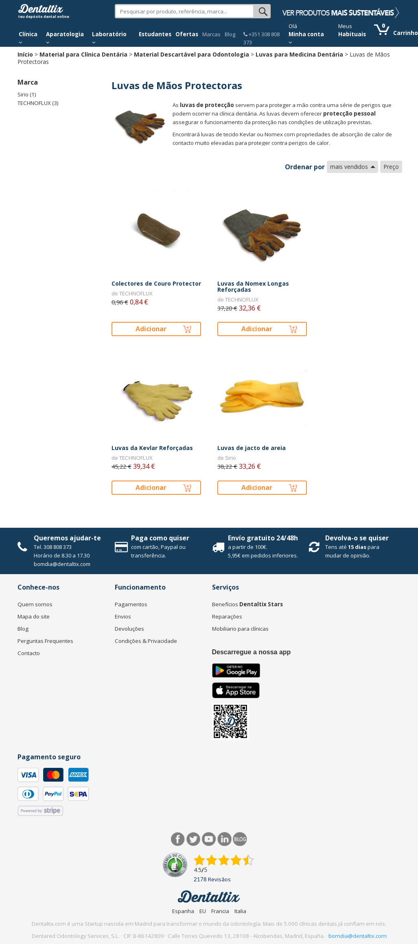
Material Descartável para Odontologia (191, 54)
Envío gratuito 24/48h (263, 537)
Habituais (352, 34)
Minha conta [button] (306, 38)
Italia (240, 911)
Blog (230, 34)
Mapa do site (34, 616)
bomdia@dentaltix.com (62, 564)
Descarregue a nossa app (251, 652)
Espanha (183, 911)
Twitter (193, 839)
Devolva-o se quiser (357, 537)
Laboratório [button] (109, 38)
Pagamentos (131, 604)
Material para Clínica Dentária (83, 54)
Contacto (29, 653)
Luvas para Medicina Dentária (299, 54)
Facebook (178, 839)
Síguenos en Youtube (209, 839)
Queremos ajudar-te (67, 537)
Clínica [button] (28, 38)
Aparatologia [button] (65, 38)
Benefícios (247, 604)
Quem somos (35, 604)
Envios (123, 616)
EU (202, 911)
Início (25, 54)
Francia (220, 911)
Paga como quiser (160, 537)
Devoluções (129, 628)
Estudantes (155, 34)
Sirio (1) (27, 94)
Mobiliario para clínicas (240, 628)
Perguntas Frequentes (45, 641)
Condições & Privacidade (146, 641)
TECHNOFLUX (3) (38, 103)
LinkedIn (224, 839)
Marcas (211, 34)
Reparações (227, 616)
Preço (391, 166)
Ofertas (186, 34)
